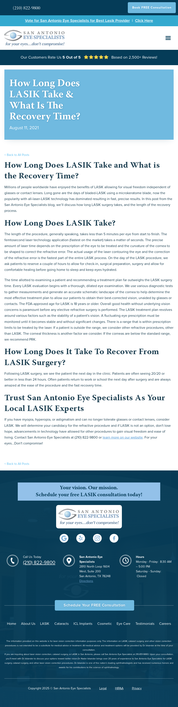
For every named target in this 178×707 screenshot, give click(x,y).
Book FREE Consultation (151, 7)
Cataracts (61, 623)
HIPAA (119, 688)
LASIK (44, 623)
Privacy (137, 688)
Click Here (144, 21)
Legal (103, 688)
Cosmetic (104, 623)
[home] (35, 38)
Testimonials (144, 623)
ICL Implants (82, 623)
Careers (165, 623)
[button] (168, 38)
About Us (28, 623)
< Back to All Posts (16, 155)
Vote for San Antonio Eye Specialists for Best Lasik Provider (77, 21)
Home (11, 623)
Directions (86, 581)
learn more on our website (123, 437)
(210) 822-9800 (39, 562)
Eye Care (123, 623)
